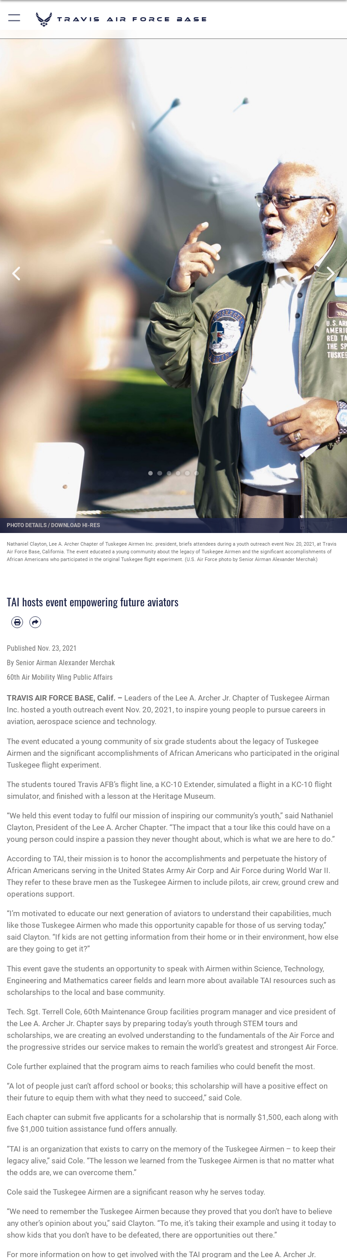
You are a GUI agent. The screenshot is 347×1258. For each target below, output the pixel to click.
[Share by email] (35, 622)
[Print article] (17, 622)
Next (329, 273)
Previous (17, 273)
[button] (14, 19)
